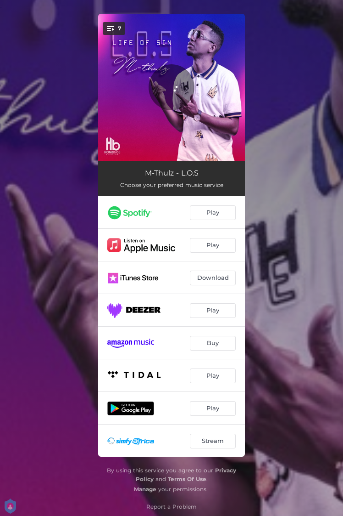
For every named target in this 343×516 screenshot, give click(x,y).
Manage (145, 489)
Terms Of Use (187, 479)
